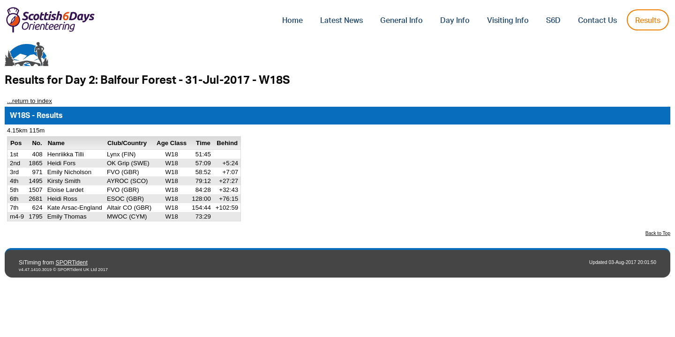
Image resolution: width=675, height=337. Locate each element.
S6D (553, 20)
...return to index (29, 100)
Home (292, 20)
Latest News (341, 20)
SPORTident (72, 262)
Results (647, 20)
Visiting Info (508, 20)
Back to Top (657, 233)
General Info (401, 20)
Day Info (455, 20)
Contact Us (597, 20)
